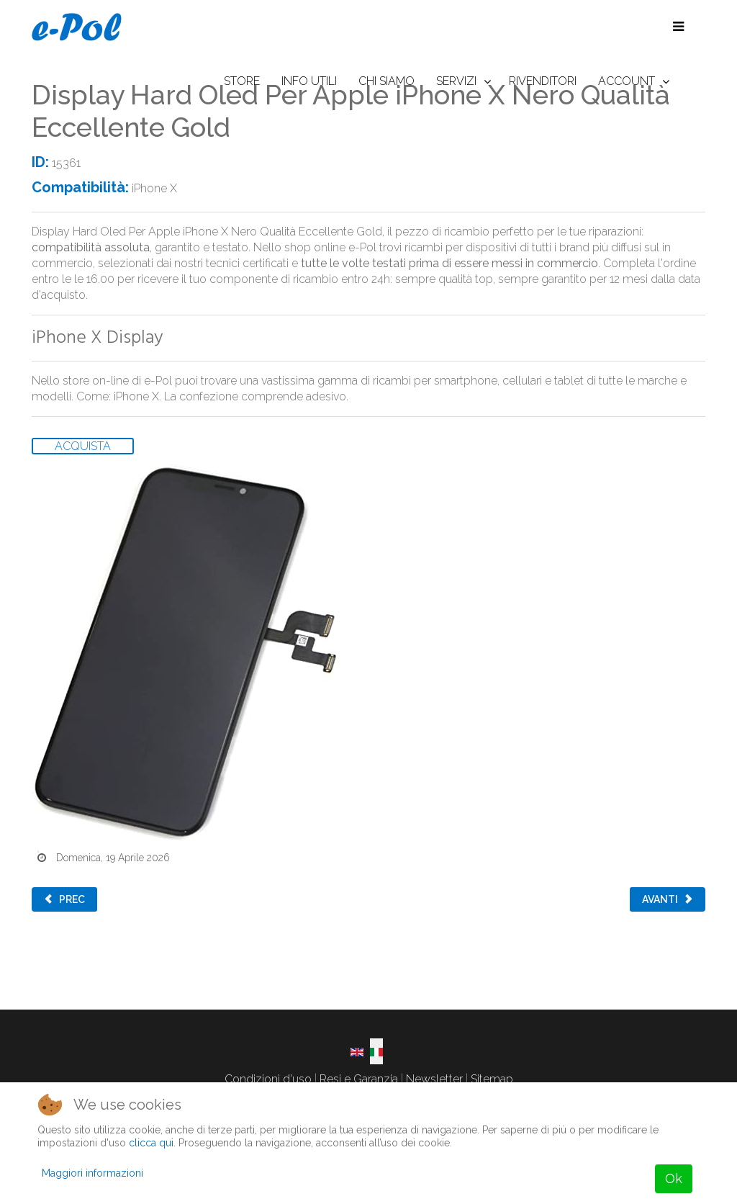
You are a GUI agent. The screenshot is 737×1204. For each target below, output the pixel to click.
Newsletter (434, 1079)
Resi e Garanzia (359, 1079)
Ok (673, 1178)
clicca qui (151, 1143)
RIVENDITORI (543, 81)
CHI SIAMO (386, 81)
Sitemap (492, 1079)
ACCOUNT (626, 81)
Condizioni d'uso (268, 1079)
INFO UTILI (309, 81)
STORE (242, 81)
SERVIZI (456, 81)
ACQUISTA (83, 446)
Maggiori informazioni (92, 1173)
